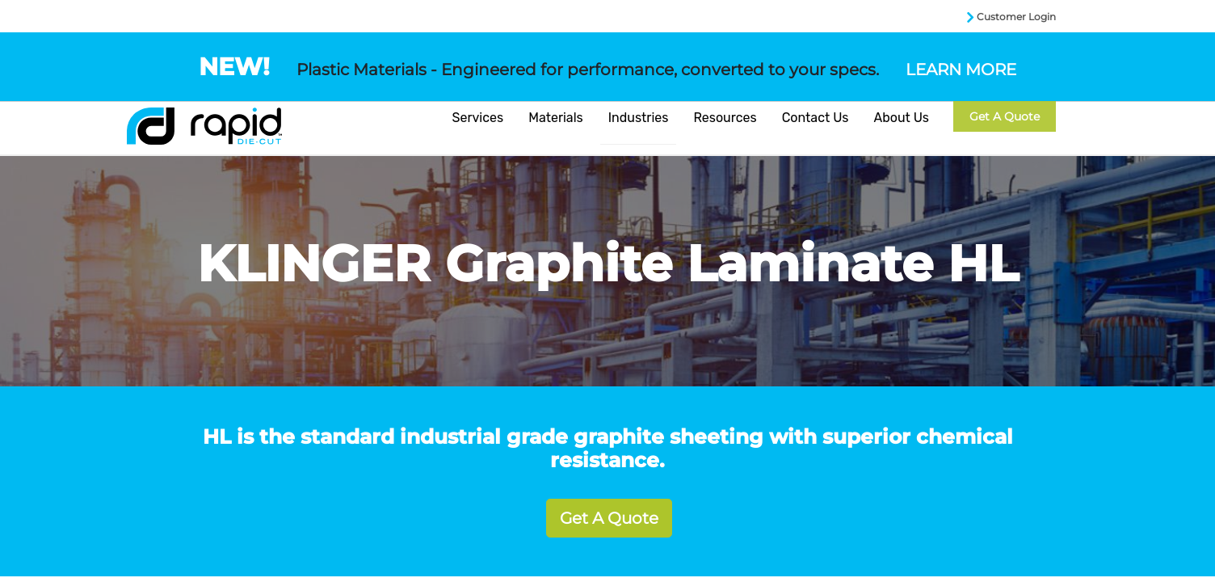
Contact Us (815, 117)
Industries (638, 117)
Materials (555, 117)
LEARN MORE (961, 69)
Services (478, 117)
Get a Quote (1004, 116)
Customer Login (1016, 17)
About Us (901, 117)
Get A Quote (609, 518)
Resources (724, 117)
